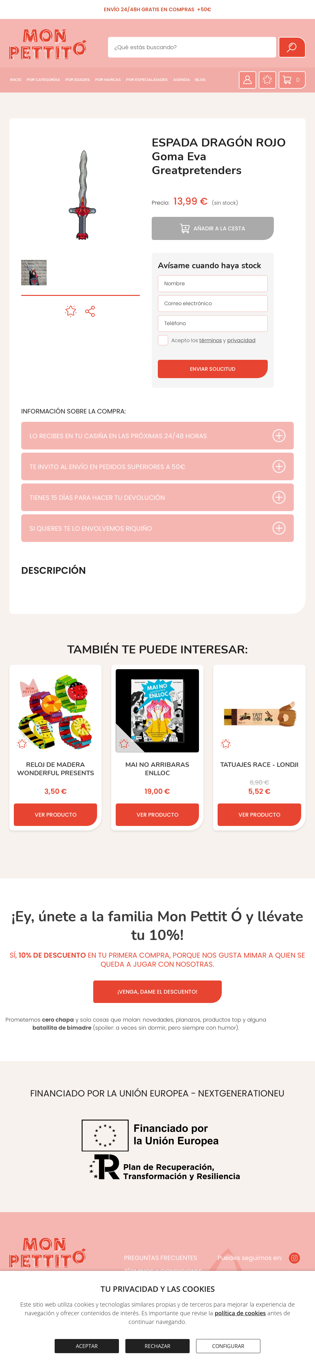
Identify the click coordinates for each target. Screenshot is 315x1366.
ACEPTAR (87, 1346)
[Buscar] (292, 47)
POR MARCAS (108, 79)
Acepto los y (213, 340)
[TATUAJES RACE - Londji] (259, 747)
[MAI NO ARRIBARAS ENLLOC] (157, 747)
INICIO (15, 79)
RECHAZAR (157, 1346)
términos (210, 340)
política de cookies (240, 1313)
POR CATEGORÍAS (43, 79)
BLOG (200, 79)
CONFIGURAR (228, 1346)
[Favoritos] (267, 80)
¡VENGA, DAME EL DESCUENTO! (157, 992)
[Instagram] (294, 1258)
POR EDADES (77, 79)
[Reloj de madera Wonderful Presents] (55, 747)
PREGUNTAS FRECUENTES (160, 1258)
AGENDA (181, 79)
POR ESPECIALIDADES (147, 79)
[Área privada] (247, 80)
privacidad (241, 340)
